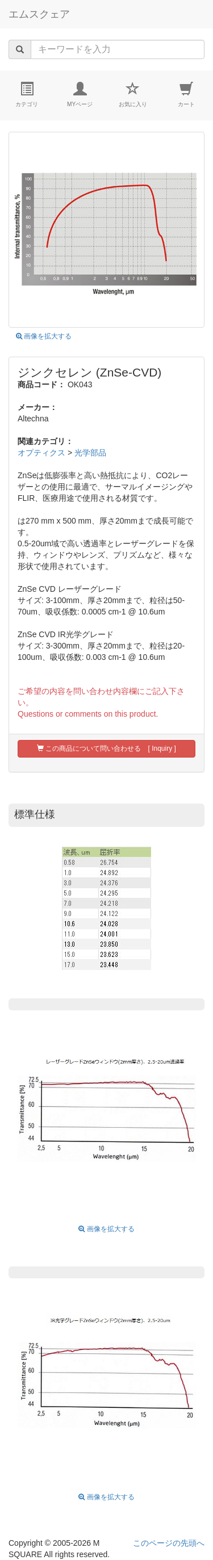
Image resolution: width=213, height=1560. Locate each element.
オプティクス (41, 452)
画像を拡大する (44, 336)
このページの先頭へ (168, 1543)
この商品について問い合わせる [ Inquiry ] (106, 748)
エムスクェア (39, 14)
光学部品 (90, 452)
